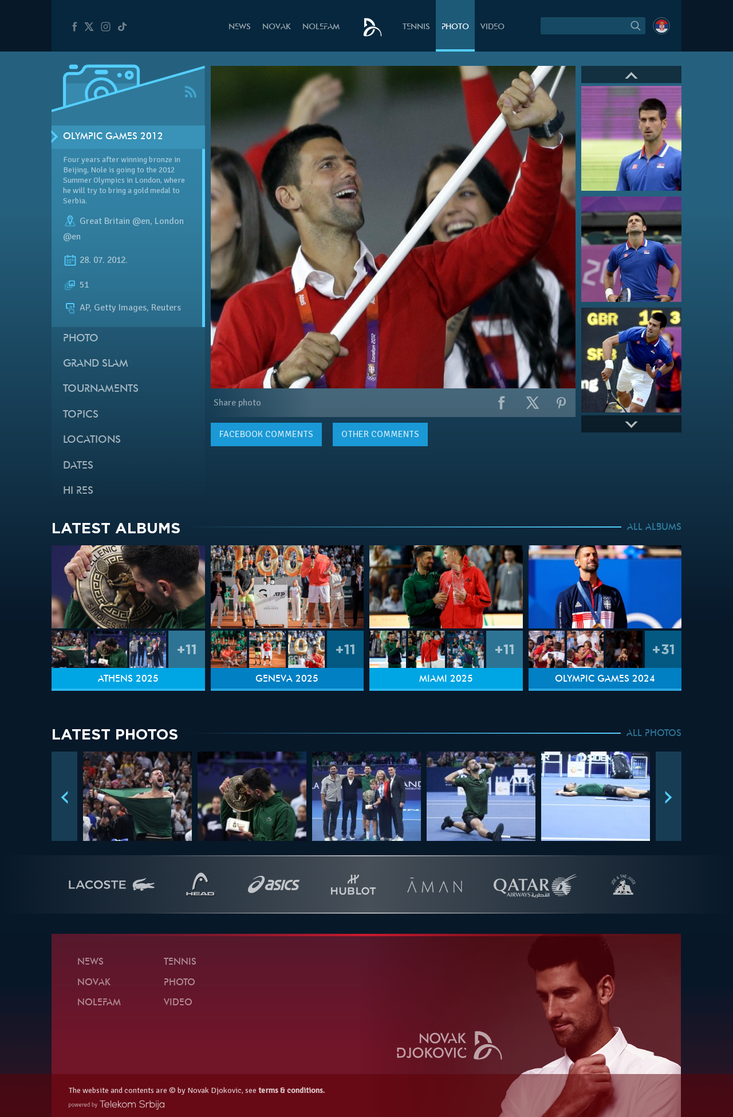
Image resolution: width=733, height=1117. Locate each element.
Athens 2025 (128, 679)
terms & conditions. (291, 1090)
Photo (455, 27)
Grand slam (95, 364)
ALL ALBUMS (654, 527)
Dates (78, 466)
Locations (92, 440)
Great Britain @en (115, 221)
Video (492, 27)
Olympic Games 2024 (605, 679)
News (239, 27)
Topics (80, 415)
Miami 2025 (446, 679)
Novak (276, 27)
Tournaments (101, 389)
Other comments (380, 434)
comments (266, 434)
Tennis (416, 27)
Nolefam (321, 27)
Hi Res (78, 491)
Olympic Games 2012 (113, 136)
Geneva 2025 (286, 679)
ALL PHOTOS (653, 733)
